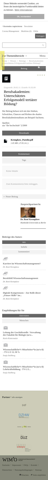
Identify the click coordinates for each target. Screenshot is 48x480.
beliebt (24, 247)
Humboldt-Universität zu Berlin (33, 223)
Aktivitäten (30, 315)
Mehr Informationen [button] (24, 10)
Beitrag (24, 68)
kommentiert (24, 251)
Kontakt (34, 465)
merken (43, 67)
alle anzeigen (17, 397)
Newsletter (28, 26)
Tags (24, 160)
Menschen (24, 320)
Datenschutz (7, 470)
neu (24, 242)
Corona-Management (10, 31)
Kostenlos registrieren (12, 26)
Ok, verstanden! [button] (24, 17)
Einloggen (40, 36)
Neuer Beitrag (12, 196)
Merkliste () (26, 31)
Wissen (13, 61)
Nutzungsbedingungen (24, 470)
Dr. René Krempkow (30, 219)
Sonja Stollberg (9, 355)
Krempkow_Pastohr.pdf (22, 140)
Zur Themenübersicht (13, 55)
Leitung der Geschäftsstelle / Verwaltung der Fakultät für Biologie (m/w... (22, 333)
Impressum (16, 465)
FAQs (35, 31)
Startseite (6, 465)
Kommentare (24, 154)
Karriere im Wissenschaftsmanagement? (22, 263)
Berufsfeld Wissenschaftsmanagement (20, 278)
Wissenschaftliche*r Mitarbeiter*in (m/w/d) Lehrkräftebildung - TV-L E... (23, 368)
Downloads (24, 133)
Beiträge (22, 61)
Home (4, 61)
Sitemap (38, 470)
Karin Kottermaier (10, 338)
